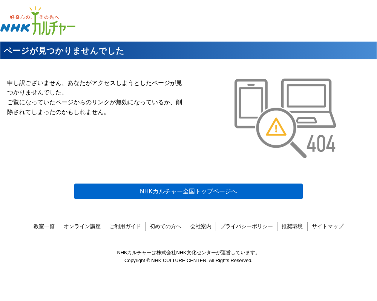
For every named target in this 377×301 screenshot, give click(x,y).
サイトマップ (327, 233)
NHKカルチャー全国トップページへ (188, 191)
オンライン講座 (82, 233)
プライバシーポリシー (246, 233)
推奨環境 (292, 233)
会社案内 (200, 233)
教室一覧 (44, 233)
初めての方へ (165, 233)
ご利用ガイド (125, 233)
